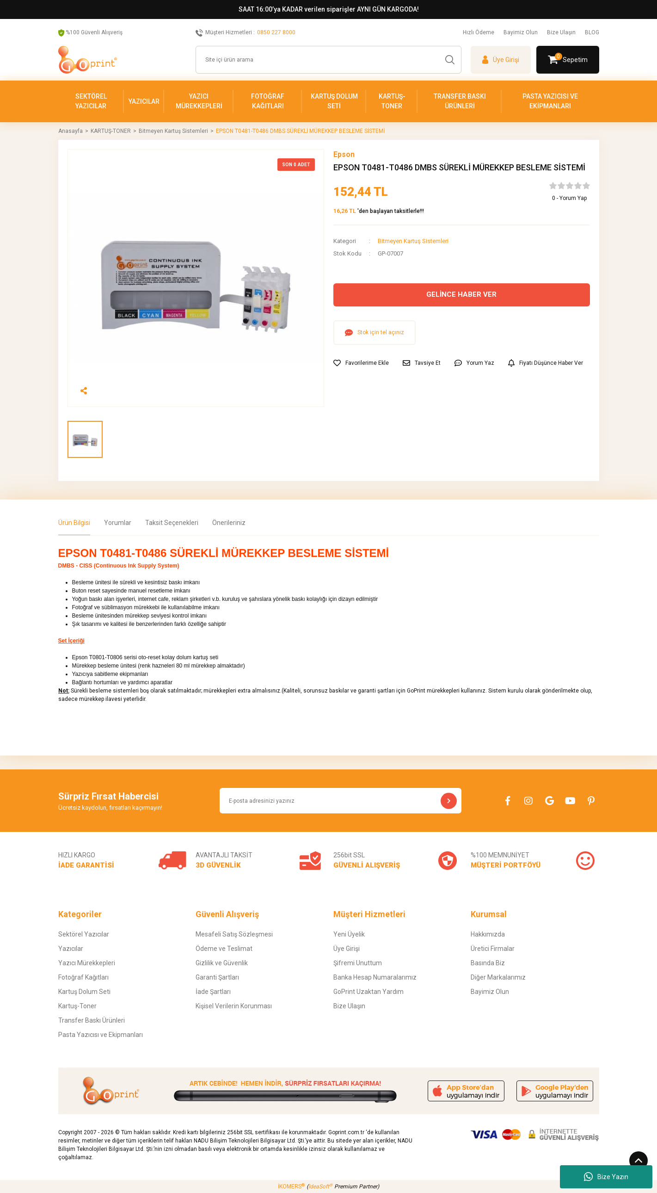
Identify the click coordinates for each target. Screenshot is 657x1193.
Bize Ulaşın (561, 32)
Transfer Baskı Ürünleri (91, 1020)
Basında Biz (488, 963)
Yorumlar (117, 522)
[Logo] (87, 60)
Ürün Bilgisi (74, 522)
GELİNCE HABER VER (461, 294)
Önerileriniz (229, 522)
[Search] (328, 60)
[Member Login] (501, 60)
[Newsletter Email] (341, 800)
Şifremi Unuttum (357, 963)
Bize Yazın (606, 1177)
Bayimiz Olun (520, 32)
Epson (344, 154)
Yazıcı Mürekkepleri (86, 963)
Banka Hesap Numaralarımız (375, 977)
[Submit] (449, 801)
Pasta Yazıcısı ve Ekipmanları (100, 1034)
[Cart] (567, 60)
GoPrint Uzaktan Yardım (368, 991)
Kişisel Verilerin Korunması (234, 1006)
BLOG (592, 32)
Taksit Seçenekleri (171, 522)
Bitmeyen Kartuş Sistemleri (413, 240)
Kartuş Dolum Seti (84, 991)
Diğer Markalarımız (498, 977)
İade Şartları (213, 991)
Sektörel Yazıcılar (83, 934)
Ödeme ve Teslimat (224, 948)
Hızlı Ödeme (478, 32)
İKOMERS (291, 1186)
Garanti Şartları (217, 977)
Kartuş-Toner (77, 1006)
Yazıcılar (70, 948)
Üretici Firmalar (493, 948)
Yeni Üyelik (349, 934)
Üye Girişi (346, 948)
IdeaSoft (320, 1186)
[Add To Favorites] (361, 363)
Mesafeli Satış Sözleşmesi (234, 934)
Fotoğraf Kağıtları (83, 977)
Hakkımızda (488, 934)
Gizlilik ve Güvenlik (222, 963)
